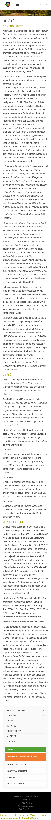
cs (41, 5)
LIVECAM (11, 777)
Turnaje (11, 726)
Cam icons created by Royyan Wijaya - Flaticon (23, 815)
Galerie (11, 741)
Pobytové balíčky (16, 784)
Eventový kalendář (17, 771)
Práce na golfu (16, 710)
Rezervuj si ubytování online (22, 757)
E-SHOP (10, 749)
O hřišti (11, 715)
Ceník (10, 720)
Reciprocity (14, 731)
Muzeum (11, 736)
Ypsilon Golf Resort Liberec (8, 5)
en (46, 5)
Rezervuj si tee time (17, 765)
